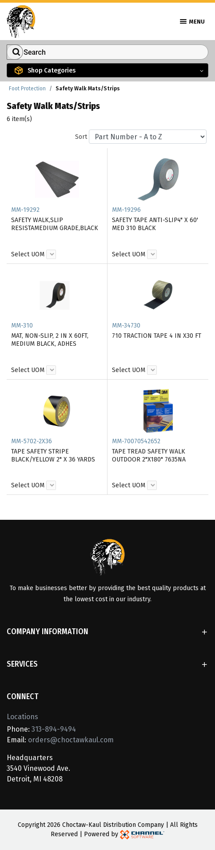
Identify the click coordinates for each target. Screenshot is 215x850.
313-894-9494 (54, 729)
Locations (22, 716)
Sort (81, 137)
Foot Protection (27, 88)
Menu (192, 21)
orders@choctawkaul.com (71, 740)
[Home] (21, 20)
